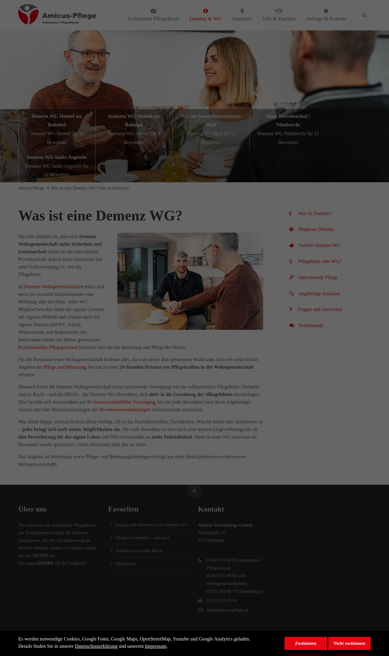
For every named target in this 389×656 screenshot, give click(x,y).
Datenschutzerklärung (96, 646)
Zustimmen (305, 643)
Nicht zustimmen (349, 643)
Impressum (156, 646)
